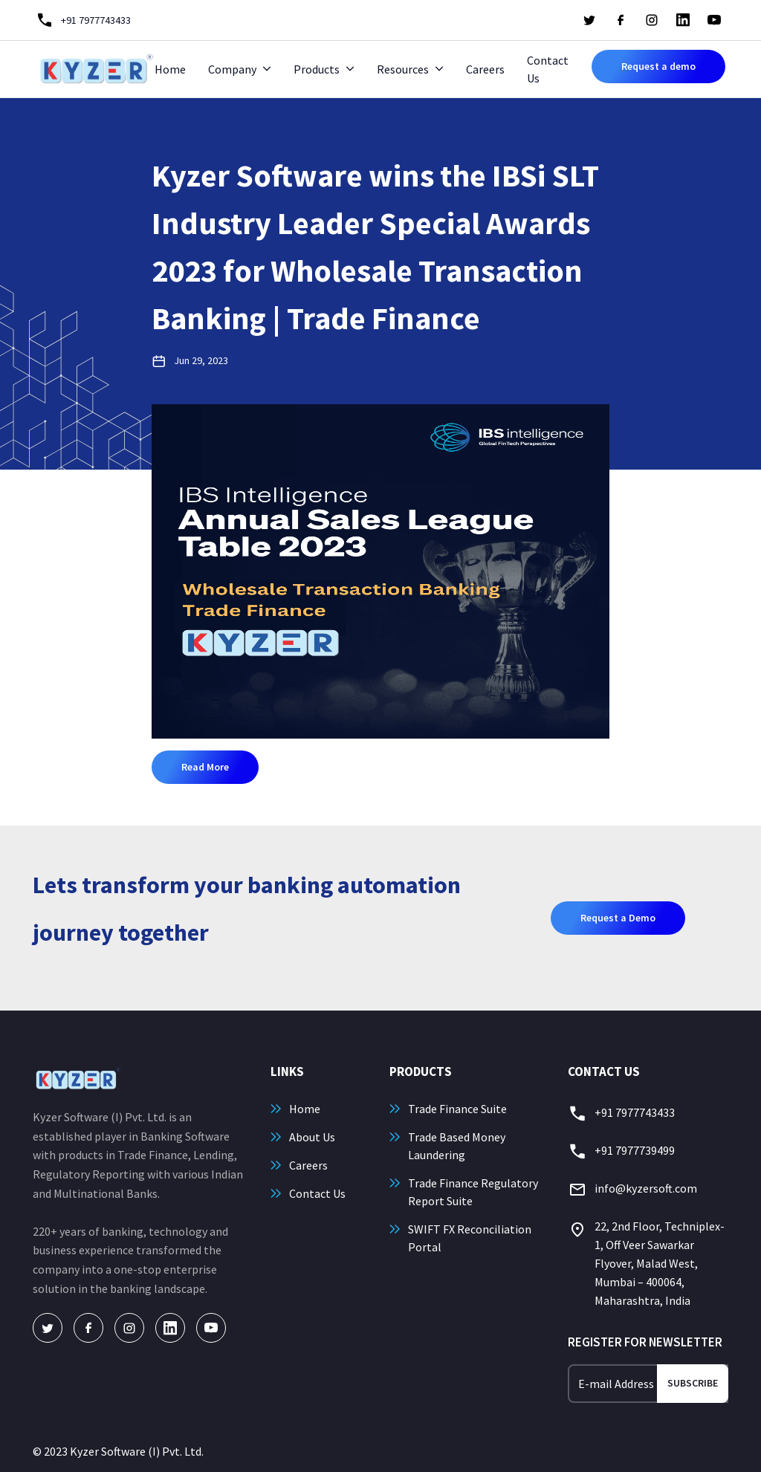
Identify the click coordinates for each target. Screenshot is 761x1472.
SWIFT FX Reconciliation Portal (469, 1238)
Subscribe (692, 1383)
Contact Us (548, 69)
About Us (312, 1136)
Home (170, 69)
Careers (485, 69)
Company (232, 69)
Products (317, 69)
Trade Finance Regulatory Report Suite (473, 1192)
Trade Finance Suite (457, 1108)
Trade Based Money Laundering (456, 1145)
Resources (403, 69)
